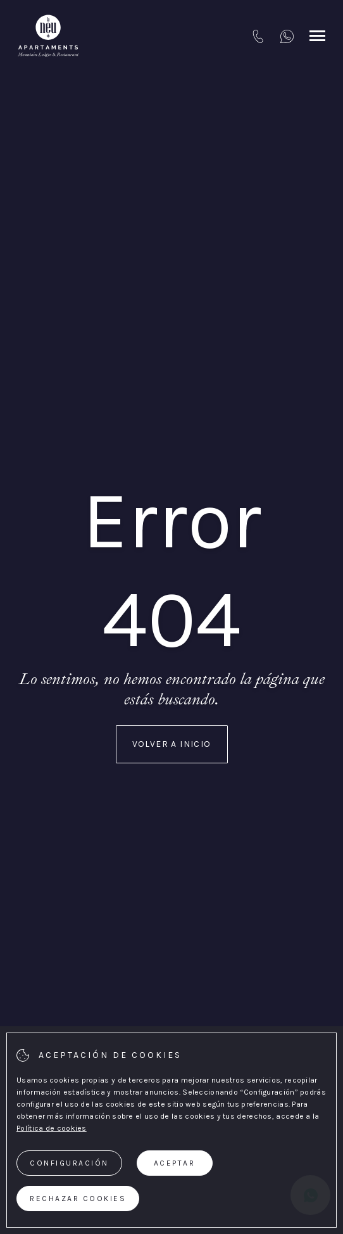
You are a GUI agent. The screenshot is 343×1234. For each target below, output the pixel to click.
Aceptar (175, 1163)
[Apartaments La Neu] (48, 36)
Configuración (69, 1163)
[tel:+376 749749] (258, 36)
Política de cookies (51, 1128)
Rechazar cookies (78, 1198)
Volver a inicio (171, 744)
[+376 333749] (287, 36)
